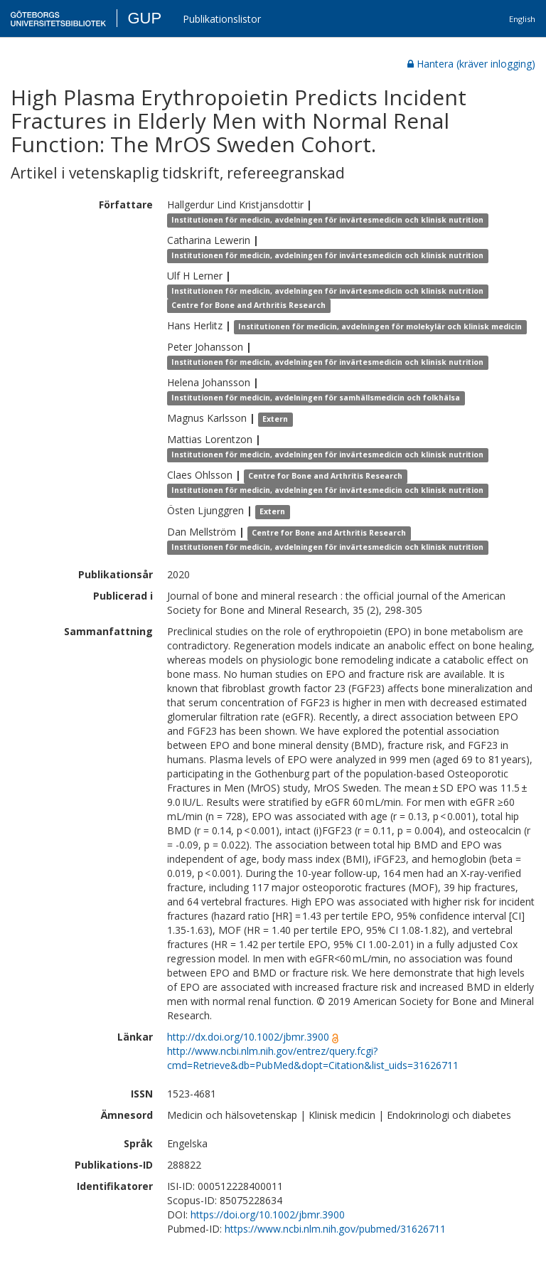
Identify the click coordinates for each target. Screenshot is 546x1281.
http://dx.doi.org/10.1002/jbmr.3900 (248, 1036)
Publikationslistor (222, 19)
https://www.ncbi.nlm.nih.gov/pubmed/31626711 (335, 1228)
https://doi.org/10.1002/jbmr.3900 (268, 1214)
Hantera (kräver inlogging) (471, 63)
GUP (144, 18)
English (522, 19)
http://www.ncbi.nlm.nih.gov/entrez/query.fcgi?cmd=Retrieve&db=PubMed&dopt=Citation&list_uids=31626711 (313, 1058)
